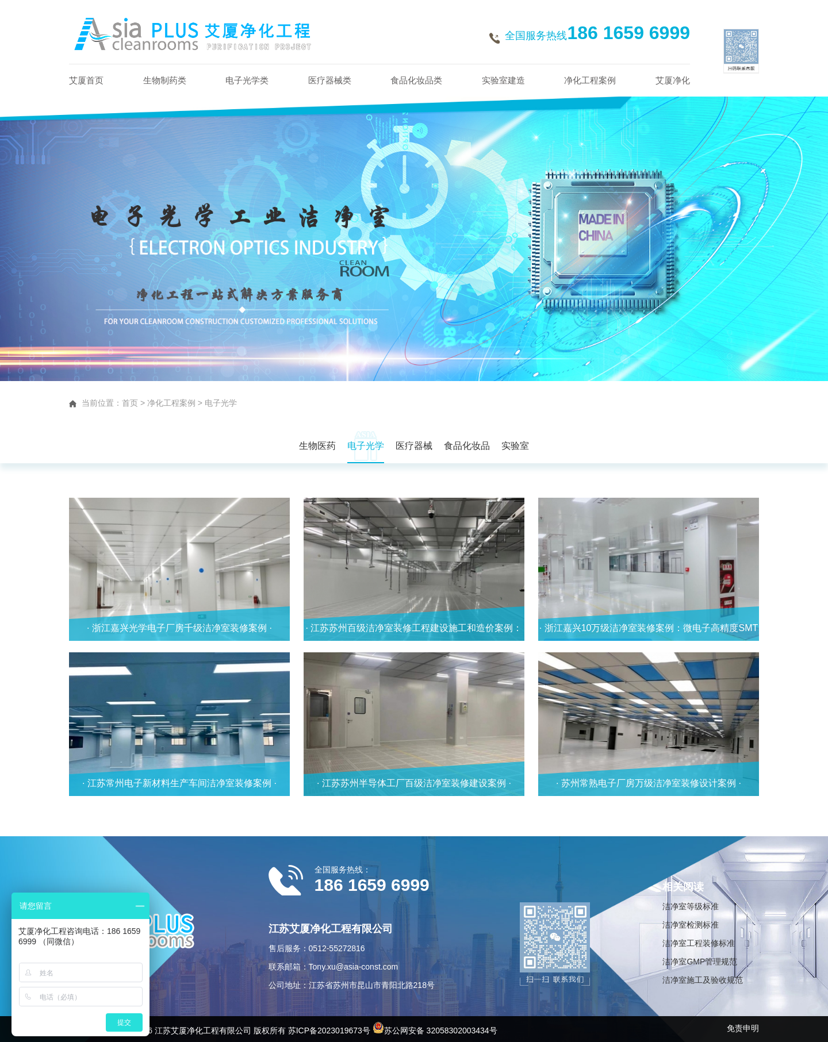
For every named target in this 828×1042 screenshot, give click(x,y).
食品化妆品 (467, 446)
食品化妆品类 (416, 80)
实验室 (515, 446)
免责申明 (743, 1028)
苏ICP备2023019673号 (329, 1030)
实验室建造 (503, 80)
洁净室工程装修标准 (698, 943)
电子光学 (221, 402)
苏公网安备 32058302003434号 (435, 1030)
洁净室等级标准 (690, 906)
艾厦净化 (673, 80)
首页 (130, 402)
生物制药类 (164, 80)
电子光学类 (247, 80)
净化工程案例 (590, 80)
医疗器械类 (329, 80)
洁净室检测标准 (690, 924)
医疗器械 (414, 446)
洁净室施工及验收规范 (702, 980)
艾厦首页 (86, 80)
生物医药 (317, 446)
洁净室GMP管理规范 (699, 961)
